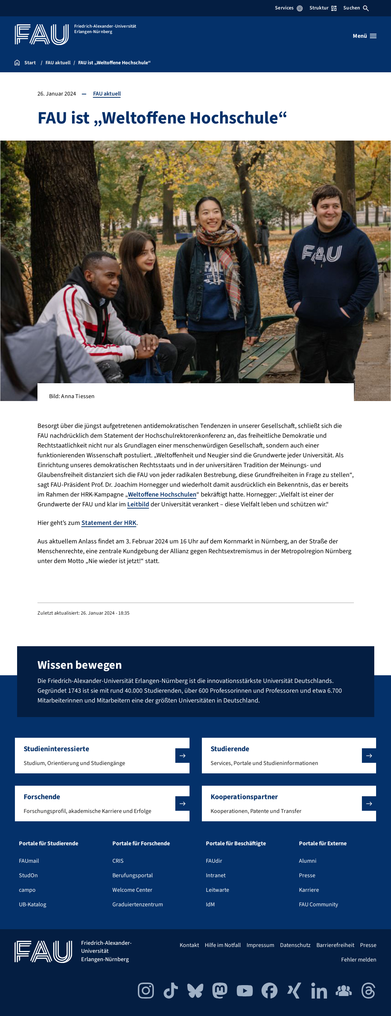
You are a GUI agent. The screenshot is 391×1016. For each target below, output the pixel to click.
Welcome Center (132, 890)
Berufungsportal (132, 875)
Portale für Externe (323, 843)
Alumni (307, 861)
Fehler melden (358, 960)
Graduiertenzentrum (137, 904)
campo (27, 890)
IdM (210, 904)
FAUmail (29, 861)
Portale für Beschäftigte (236, 843)
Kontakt (189, 945)
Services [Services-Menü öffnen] (288, 8)
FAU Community (318, 904)
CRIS (118, 861)
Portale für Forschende (141, 843)
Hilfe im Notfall (223, 945)
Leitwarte (217, 890)
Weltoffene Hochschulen (162, 494)
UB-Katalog (32, 904)
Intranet (216, 875)
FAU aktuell (107, 94)
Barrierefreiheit (335, 945)
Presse (307, 875)
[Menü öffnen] (364, 36)
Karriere (309, 890)
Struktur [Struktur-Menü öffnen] (323, 8)
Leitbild (138, 504)
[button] (102, 755)
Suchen (356, 8)
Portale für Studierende (48, 843)
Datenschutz (295, 945)
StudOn (28, 875)
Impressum (260, 945)
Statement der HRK (108, 522)
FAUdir (214, 861)
